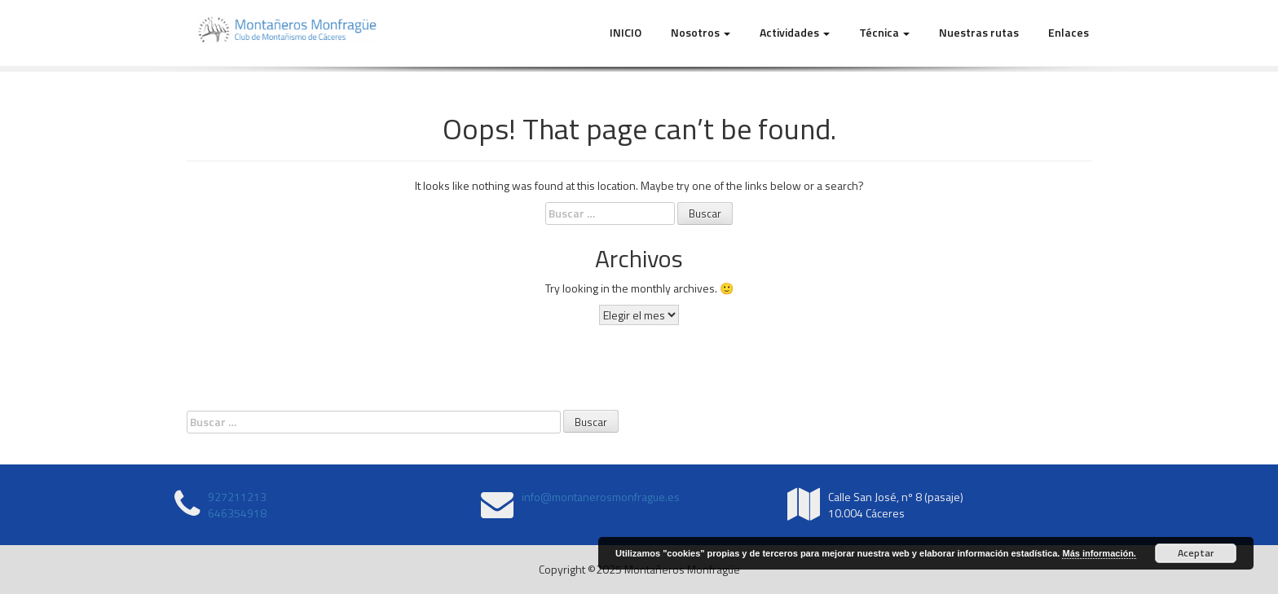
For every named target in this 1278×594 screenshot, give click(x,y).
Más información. (1098, 553)
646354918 (237, 512)
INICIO (625, 32)
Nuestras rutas (979, 32)
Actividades (795, 32)
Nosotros (700, 32)
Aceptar (1196, 553)
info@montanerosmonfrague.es (601, 496)
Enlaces (1068, 32)
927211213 (237, 496)
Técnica (884, 32)
